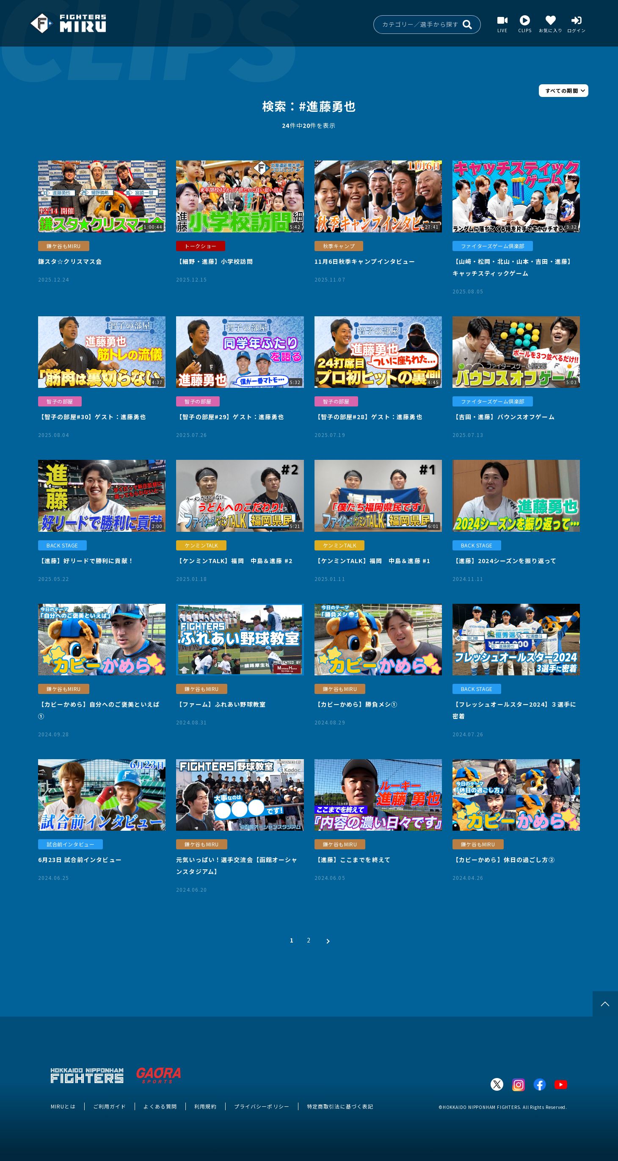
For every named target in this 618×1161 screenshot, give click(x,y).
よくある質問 (160, 1106)
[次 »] (326, 940)
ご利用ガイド (110, 1106)
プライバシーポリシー (262, 1106)
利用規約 (205, 1106)
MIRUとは (63, 1106)
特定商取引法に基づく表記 (340, 1106)
